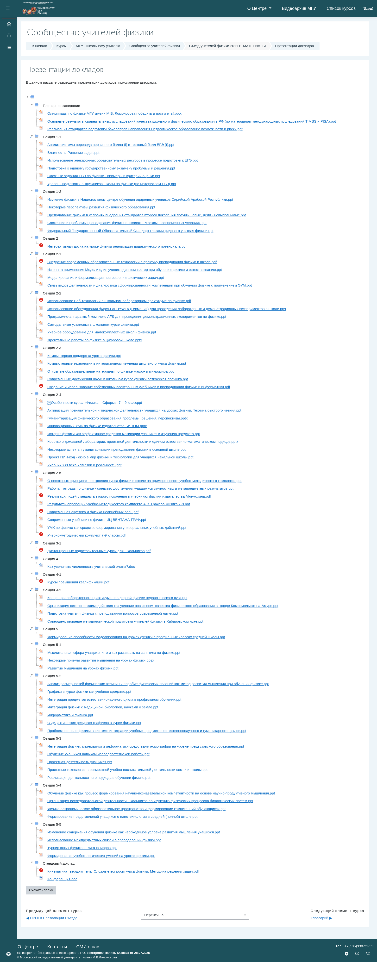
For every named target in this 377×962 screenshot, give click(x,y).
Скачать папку (41, 890)
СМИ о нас (87, 946)
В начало (39, 46)
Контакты (57, 946)
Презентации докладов (294, 46)
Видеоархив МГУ (299, 8)
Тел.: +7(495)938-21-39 (354, 946)
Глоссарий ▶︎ (321, 918)
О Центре (257, 8)
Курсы (61, 46)
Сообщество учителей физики (154, 46)
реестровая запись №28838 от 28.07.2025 (118, 953)
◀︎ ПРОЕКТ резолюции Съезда (51, 918)
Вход (368, 8)
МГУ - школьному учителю (98, 46)
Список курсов (341, 8)
